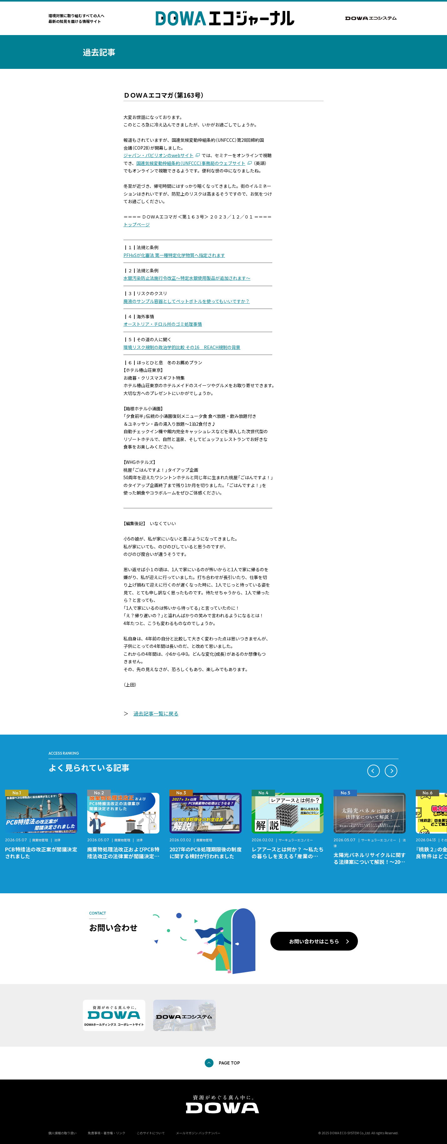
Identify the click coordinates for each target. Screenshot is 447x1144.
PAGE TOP (229, 1063)
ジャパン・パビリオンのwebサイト (158, 155)
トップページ (136, 224)
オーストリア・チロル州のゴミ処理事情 (162, 324)
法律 (57, 840)
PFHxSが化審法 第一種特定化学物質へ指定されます (174, 255)
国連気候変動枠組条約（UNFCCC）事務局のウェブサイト (190, 163)
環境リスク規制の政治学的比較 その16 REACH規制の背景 (181, 347)
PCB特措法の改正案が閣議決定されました (41, 852)
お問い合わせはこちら (314, 941)
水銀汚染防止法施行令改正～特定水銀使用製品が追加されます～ (186, 278)
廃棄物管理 (40, 840)
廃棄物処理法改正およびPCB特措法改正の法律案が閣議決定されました (123, 856)
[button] (373, 771)
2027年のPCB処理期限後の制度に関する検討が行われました (205, 852)
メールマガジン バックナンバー (198, 1133)
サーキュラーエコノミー (296, 840)
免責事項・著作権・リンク (106, 1133)
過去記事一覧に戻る (155, 713)
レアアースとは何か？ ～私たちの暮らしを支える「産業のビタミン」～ (288, 856)
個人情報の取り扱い (62, 1133)
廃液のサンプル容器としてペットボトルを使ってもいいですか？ (186, 301)
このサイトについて (151, 1133)
